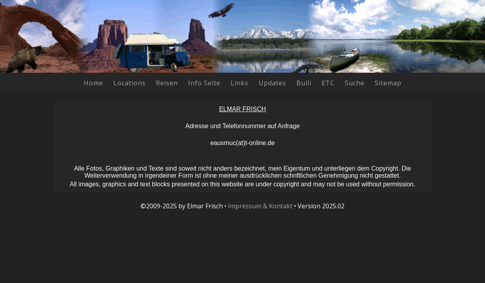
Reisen (167, 83)
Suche (355, 83)
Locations (129, 83)
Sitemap (388, 83)
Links (239, 83)
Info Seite (204, 83)
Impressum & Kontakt (260, 206)
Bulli (303, 83)
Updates (272, 83)
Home (93, 83)
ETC (328, 83)
